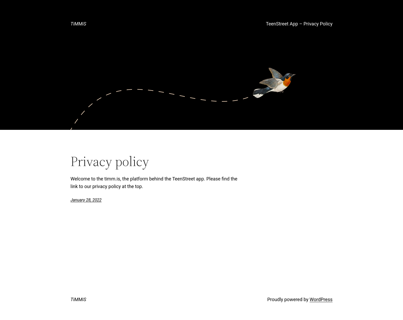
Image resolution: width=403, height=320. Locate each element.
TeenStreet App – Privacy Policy (299, 23)
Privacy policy (109, 161)
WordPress (321, 299)
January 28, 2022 (86, 200)
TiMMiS (78, 23)
